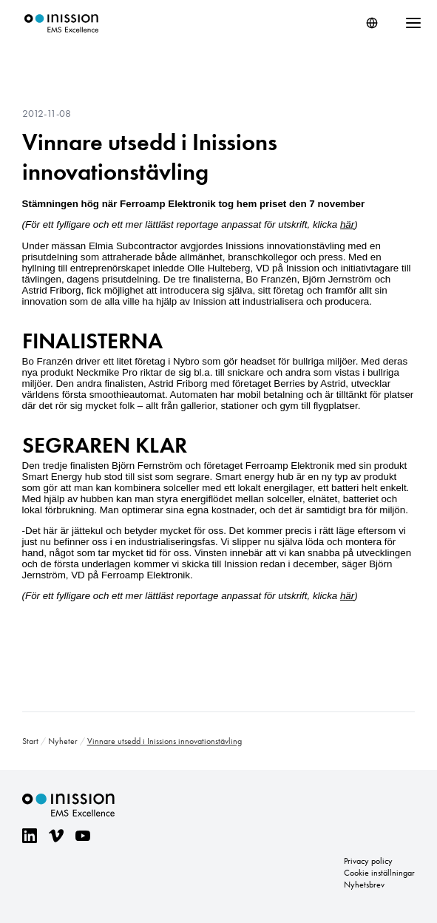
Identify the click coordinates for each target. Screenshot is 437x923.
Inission (61, 23)
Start (30, 741)
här (347, 224)
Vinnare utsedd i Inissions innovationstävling (149, 156)
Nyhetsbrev (364, 884)
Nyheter (63, 741)
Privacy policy (368, 861)
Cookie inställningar (379, 873)
